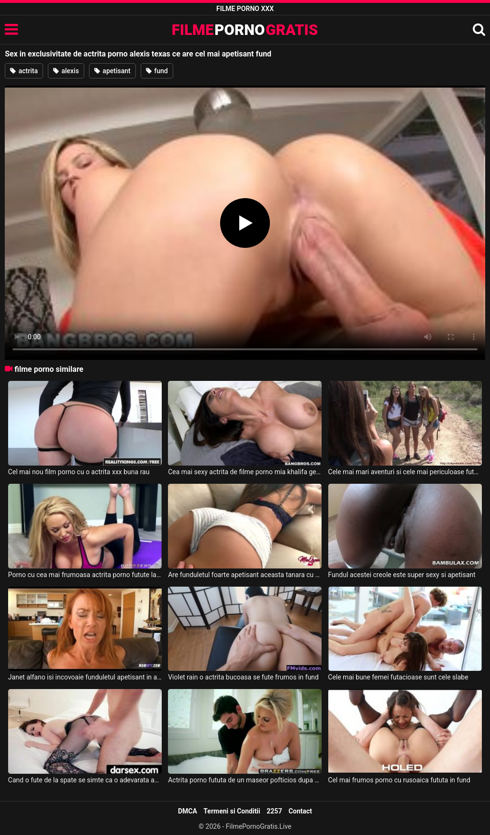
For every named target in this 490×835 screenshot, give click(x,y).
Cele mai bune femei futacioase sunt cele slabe (398, 677)
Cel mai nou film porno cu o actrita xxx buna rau (79, 472)
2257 (274, 811)
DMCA (187, 811)
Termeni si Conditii (231, 811)
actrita (24, 71)
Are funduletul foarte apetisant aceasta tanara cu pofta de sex (245, 575)
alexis (66, 71)
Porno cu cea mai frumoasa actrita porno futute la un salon (85, 575)
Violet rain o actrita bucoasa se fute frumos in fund (243, 677)
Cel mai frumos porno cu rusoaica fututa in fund (399, 780)
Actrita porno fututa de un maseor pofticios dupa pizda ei (245, 780)
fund (157, 71)
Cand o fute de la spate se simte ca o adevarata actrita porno (85, 780)
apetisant (112, 71)
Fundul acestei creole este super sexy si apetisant (402, 575)
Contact (300, 811)
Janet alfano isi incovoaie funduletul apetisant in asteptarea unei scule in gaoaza (85, 677)
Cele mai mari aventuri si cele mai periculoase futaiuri (405, 472)
